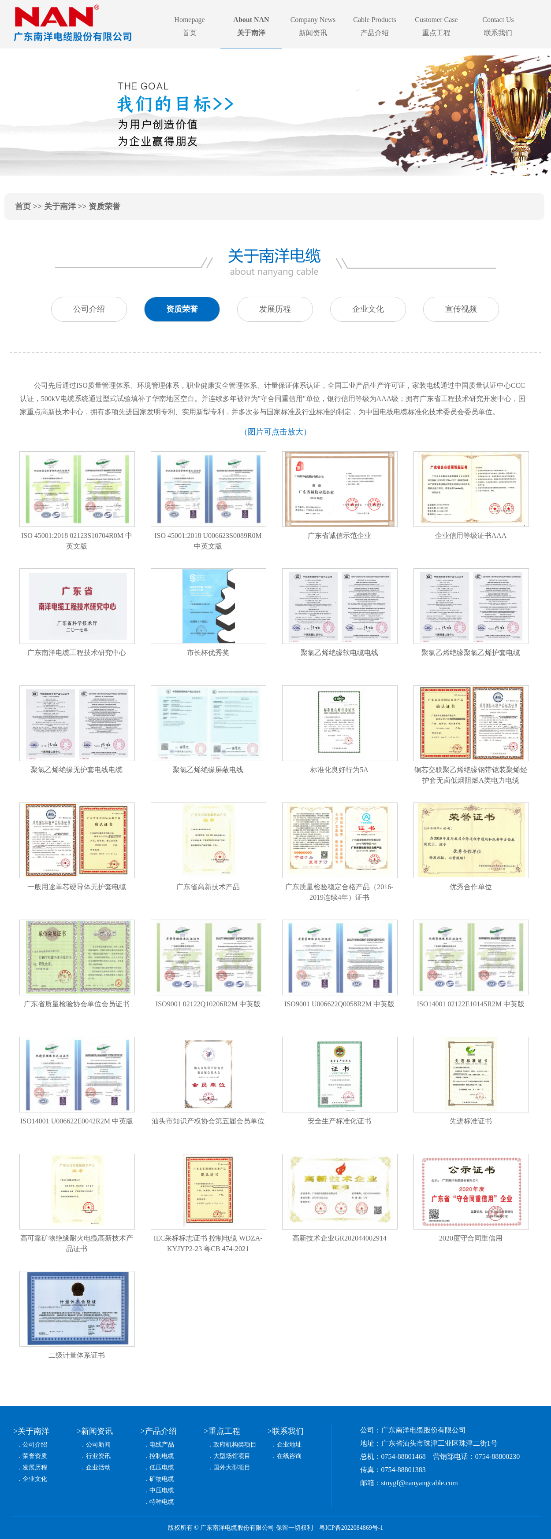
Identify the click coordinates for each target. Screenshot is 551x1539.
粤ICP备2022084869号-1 (351, 1527)
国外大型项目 (231, 1467)
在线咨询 (289, 1456)
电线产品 (161, 1444)
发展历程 (34, 1467)
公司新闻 (98, 1444)
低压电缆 (161, 1467)
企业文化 (34, 1479)
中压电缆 (161, 1490)
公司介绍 (34, 1444)
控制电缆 (161, 1456)
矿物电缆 (161, 1479)
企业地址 (289, 1444)
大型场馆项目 (231, 1456)
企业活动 (98, 1467)
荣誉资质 (34, 1456)
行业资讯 (98, 1456)
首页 (23, 206)
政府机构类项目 (235, 1444)
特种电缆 (161, 1501)
